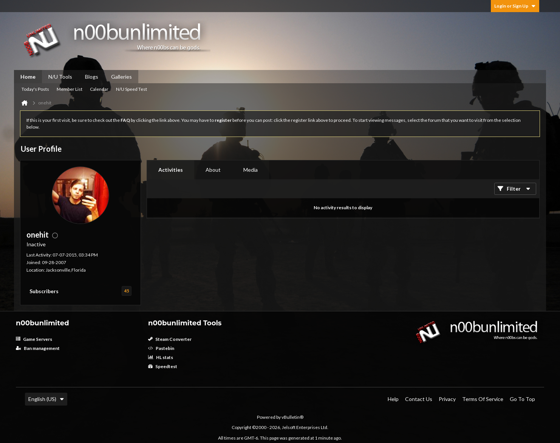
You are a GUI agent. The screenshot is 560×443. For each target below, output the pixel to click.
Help (393, 399)
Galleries (121, 76)
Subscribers (44, 291)
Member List (69, 89)
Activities (170, 169)
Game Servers (34, 339)
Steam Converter (170, 339)
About (213, 169)
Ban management (38, 348)
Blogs (91, 76)
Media (250, 169)
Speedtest (162, 366)
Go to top (522, 399)
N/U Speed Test (131, 89)
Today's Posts (35, 89)
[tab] (170, 169)
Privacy (447, 399)
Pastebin (161, 348)
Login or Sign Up (515, 6)
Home (28, 76)
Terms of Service (482, 399)
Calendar (99, 89)
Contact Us (418, 399)
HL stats (160, 357)
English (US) (46, 399)
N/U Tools (60, 76)
